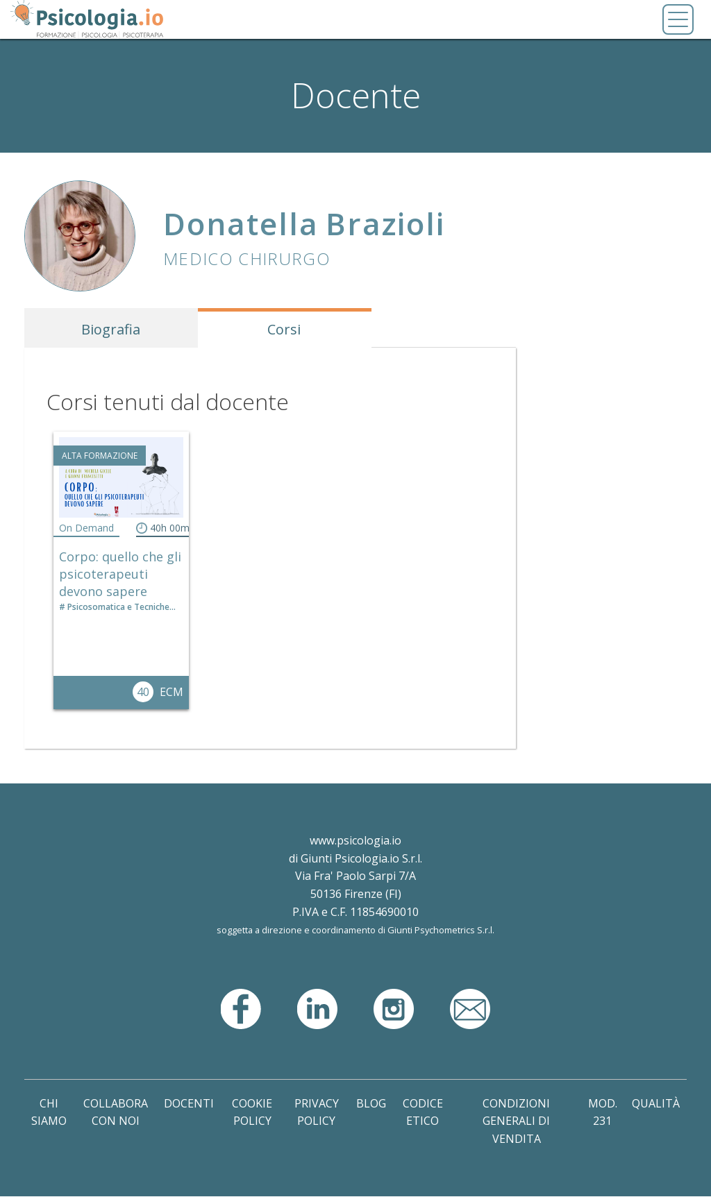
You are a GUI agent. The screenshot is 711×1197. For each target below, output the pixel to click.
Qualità (656, 1103)
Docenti (189, 1103)
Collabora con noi (115, 1112)
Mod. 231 (602, 1112)
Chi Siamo (49, 1112)
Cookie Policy (252, 1112)
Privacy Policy (316, 1112)
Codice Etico (423, 1112)
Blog (371, 1103)
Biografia (110, 329)
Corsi (284, 329)
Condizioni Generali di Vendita (516, 1121)
